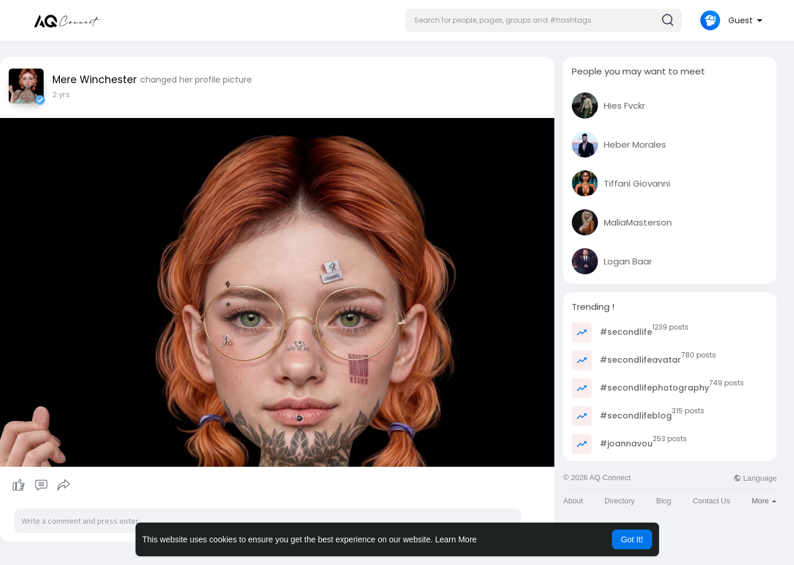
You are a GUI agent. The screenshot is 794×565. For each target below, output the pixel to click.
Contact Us (711, 501)
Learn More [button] (456, 539)
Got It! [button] (632, 539)
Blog (663, 501)
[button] (543, 20)
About (573, 501)
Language (755, 478)
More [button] (764, 500)
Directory (619, 501)
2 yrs (61, 94)
